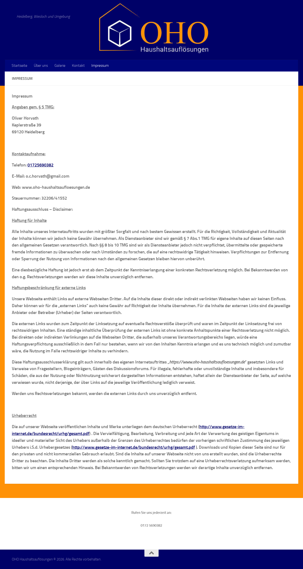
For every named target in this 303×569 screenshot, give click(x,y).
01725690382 (40, 165)
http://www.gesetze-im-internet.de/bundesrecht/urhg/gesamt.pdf (133, 447)
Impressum (100, 65)
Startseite (19, 65)
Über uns (41, 65)
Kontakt (78, 65)
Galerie (59, 65)
